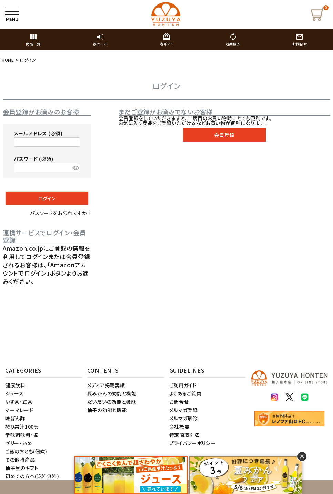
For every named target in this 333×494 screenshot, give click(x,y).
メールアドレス (38, 133)
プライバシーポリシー (192, 443)
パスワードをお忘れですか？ (60, 212)
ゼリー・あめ (18, 443)
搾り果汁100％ (22, 426)
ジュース (14, 393)
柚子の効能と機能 (107, 409)
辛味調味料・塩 (21, 434)
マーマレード (19, 409)
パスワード (33, 158)
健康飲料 (15, 385)
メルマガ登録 (183, 409)
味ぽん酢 (15, 418)
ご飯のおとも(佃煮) (26, 451)
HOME (8, 60)
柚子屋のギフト (21, 467)
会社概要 (179, 426)
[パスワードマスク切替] (75, 167)
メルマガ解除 (183, 418)
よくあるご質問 (185, 393)
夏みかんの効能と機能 (112, 393)
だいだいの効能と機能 (111, 401)
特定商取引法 (184, 434)
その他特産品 (20, 459)
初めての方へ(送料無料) (32, 476)
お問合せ (179, 401)
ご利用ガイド (183, 385)
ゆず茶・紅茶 (18, 401)
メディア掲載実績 (106, 385)
